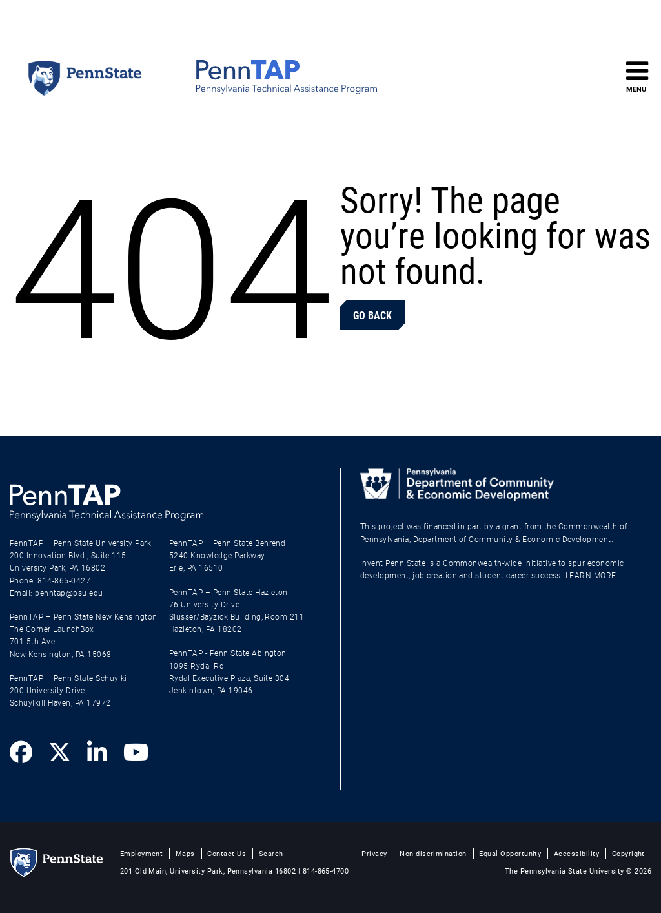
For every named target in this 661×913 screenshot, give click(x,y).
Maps (185, 853)
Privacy (374, 853)
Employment (141, 853)
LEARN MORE (590, 575)
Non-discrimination (433, 853)
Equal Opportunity (510, 853)
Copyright (628, 853)
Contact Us (226, 853)
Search (271, 853)
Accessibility (576, 853)
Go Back (372, 315)
